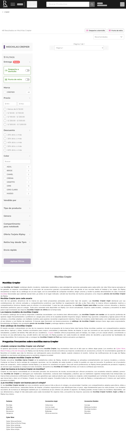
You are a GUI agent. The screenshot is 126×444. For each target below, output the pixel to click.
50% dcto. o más (13, 146)
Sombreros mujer (51, 409)
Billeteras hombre (90, 407)
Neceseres (10, 411)
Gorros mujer (50, 407)
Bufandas (48, 411)
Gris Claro (12, 190)
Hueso (10, 193)
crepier (6, 12)
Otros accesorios (51, 413)
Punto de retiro (116, 30)
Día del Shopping (18, 351)
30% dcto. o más (13, 138)
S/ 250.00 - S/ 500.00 (14, 120)
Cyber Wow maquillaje (14, 427)
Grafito (11, 182)
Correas (87, 405)
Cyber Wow (120, 348)
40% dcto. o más (13, 142)
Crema (10, 178)
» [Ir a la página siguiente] (106, 48)
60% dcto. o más (13, 150)
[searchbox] (67, 4)
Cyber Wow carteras (13, 425)
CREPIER (11, 92)
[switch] (27, 70)
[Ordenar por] (108, 36)
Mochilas (9, 405)
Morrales (87, 411)
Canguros (9, 413)
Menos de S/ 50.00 (13, 109)
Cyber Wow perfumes (13, 421)
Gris (9, 186)
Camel (10, 174)
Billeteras (9, 409)
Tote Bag (9, 407)
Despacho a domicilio (95, 30)
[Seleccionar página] (79, 47)
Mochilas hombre (90, 409)
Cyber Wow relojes (12, 429)
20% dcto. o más (13, 135)
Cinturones (49, 405)
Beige (9, 170)
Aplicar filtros (17, 261)
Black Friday (5, 351)
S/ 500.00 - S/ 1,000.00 (15, 124)
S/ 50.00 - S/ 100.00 (14, 113)
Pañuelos (87, 413)
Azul (9, 167)
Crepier (51, 332)
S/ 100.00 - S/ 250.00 (14, 117)
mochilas (4, 294)
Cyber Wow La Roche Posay (16, 423)
